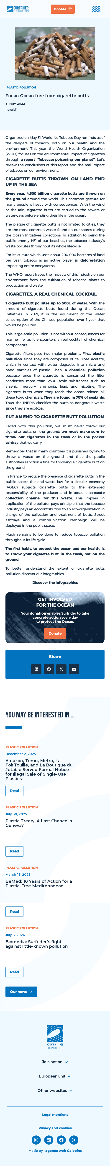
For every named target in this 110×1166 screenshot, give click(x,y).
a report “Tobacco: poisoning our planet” (58, 159)
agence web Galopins (63, 1151)
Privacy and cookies (55, 1128)
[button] (36, 669)
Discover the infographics (55, 582)
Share (55, 656)
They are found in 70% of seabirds (74, 397)
